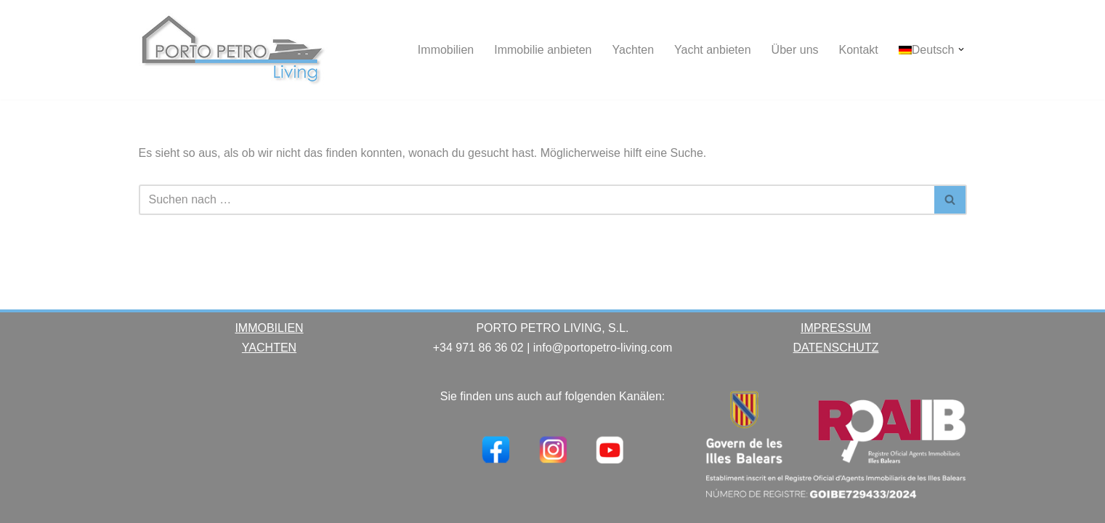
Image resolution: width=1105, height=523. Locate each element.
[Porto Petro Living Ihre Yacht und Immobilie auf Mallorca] (233, 49)
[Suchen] (536, 200)
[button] (961, 49)
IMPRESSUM (836, 328)
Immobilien (446, 50)
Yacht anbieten (712, 50)
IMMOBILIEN (269, 328)
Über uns (795, 50)
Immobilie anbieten (542, 50)
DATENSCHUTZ (836, 347)
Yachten (633, 50)
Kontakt (858, 50)
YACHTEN (269, 347)
